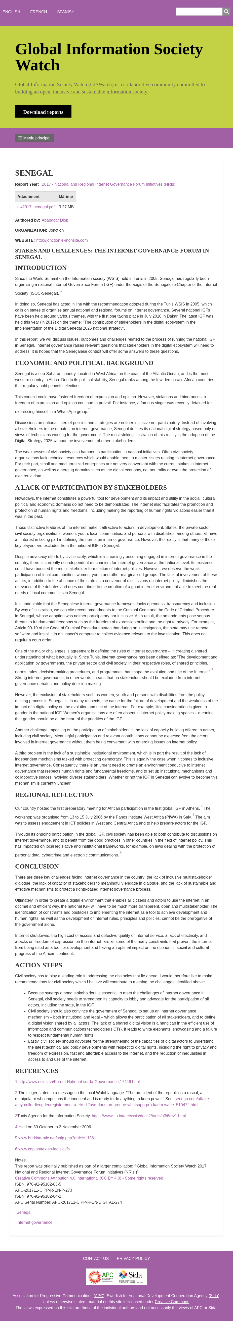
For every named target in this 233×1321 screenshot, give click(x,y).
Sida (214, 1296)
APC (99, 1296)
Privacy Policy (133, 1258)
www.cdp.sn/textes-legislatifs (44, 1149)
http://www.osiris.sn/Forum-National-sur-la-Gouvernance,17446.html (79, 1082)
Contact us (96, 1258)
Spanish (65, 12)
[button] (34, 138)
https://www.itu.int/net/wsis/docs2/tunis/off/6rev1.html (139, 1116)
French (38, 12)
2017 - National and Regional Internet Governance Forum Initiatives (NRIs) (108, 184)
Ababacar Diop (55, 220)
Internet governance (34, 1222)
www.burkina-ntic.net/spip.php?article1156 (56, 1138)
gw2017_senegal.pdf (36, 207)
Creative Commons (172, 1302)
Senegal (24, 1212)
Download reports (43, 112)
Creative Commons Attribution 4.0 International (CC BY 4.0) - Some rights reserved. (89, 1178)
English (11, 12)
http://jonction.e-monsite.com (62, 240)
